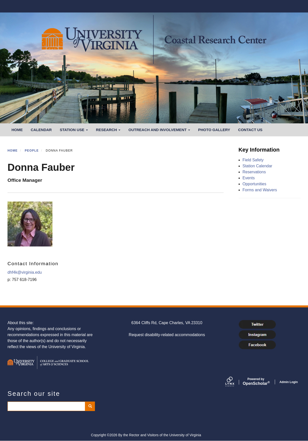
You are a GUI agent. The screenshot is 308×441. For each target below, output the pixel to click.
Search (91, 406)
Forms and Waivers (260, 190)
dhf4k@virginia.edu (24, 272)
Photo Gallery (214, 130)
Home (17, 130)
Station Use (74, 130)
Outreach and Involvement (159, 130)
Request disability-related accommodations (167, 335)
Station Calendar (257, 166)
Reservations (254, 172)
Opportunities (254, 184)
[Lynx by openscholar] (234, 382)
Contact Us (250, 130)
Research (108, 130)
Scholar (256, 382)
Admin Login (289, 382)
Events (249, 178)
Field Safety (253, 160)
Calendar (41, 130)
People (32, 150)
